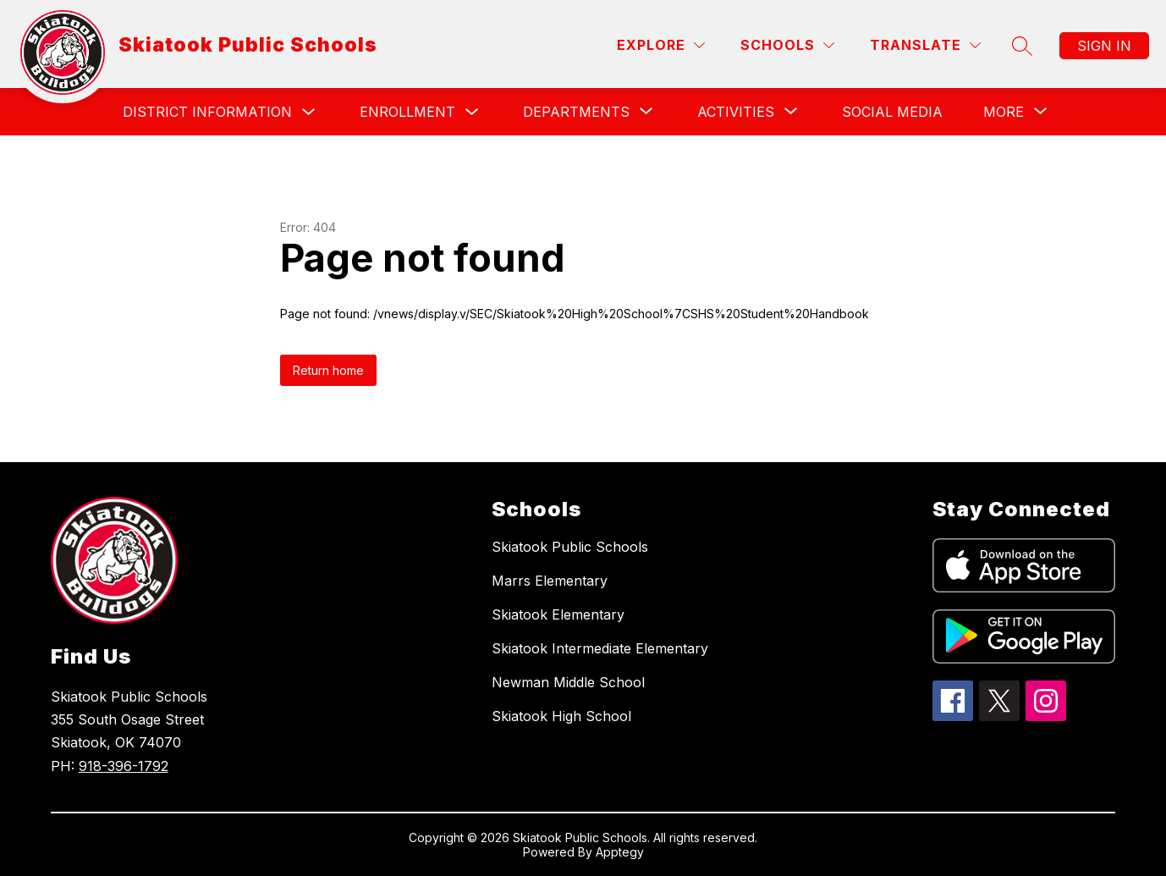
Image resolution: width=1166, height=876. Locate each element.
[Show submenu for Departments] (576, 112)
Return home (328, 370)
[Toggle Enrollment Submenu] (472, 112)
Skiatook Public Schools (570, 546)
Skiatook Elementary (558, 614)
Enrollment (407, 111)
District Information (207, 111)
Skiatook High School (561, 716)
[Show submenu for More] (1003, 112)
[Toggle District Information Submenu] (309, 112)
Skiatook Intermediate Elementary (600, 648)
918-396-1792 (123, 766)
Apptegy (620, 852)
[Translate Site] (925, 45)
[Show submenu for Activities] (735, 112)
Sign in (1104, 45)
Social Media (892, 111)
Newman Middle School (568, 682)
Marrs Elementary (550, 580)
